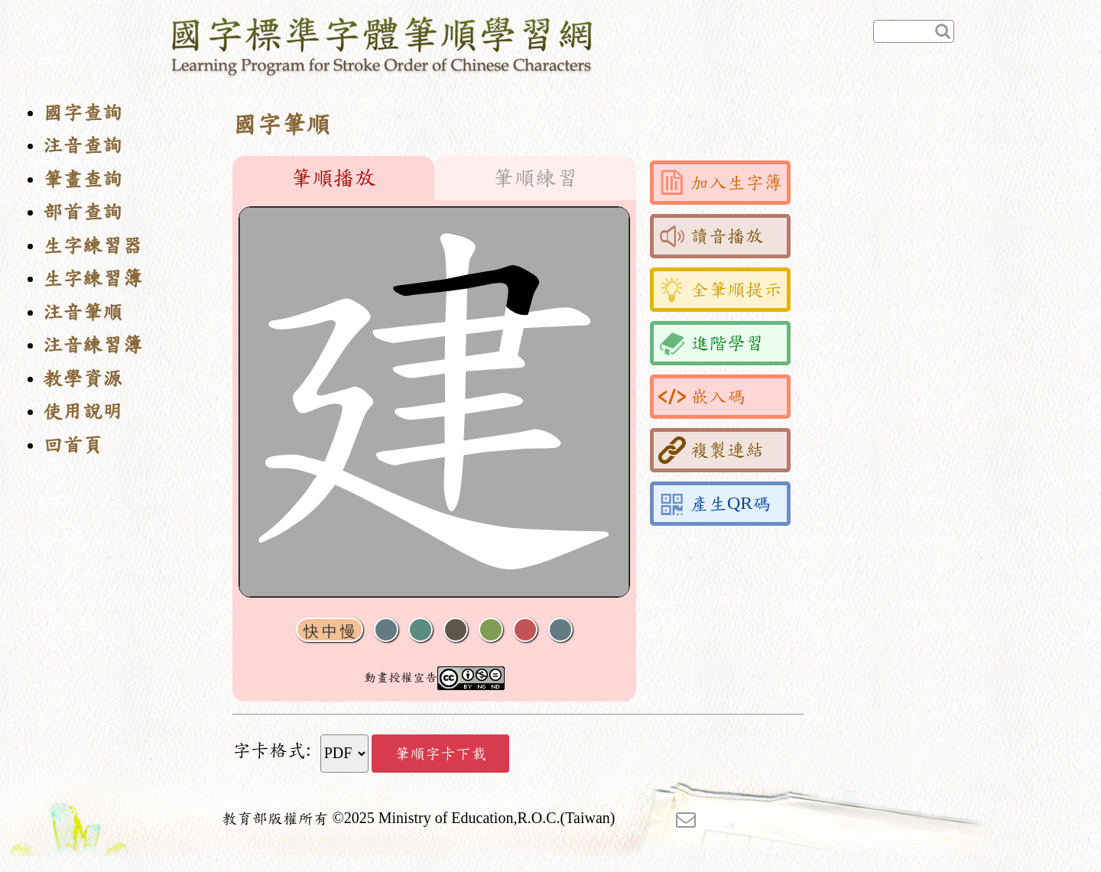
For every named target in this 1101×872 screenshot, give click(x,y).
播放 (420, 630)
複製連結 (711, 450)
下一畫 (456, 630)
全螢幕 (560, 630)
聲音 (386, 630)
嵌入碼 (701, 396)
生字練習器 (92, 245)
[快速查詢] (913, 31)
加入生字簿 (720, 182)
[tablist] (434, 178)
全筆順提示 (720, 289)
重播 (491, 630)
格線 (525, 630)
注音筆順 (82, 312)
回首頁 (72, 445)
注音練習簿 (92, 345)
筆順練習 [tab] (535, 178)
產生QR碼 (714, 503)
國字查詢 (82, 112)
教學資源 (82, 378)
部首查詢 (82, 212)
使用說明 (82, 411)
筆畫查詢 (82, 179)
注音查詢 (82, 145)
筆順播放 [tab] (333, 178)
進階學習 (711, 343)
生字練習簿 (92, 278)
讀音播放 (711, 236)
